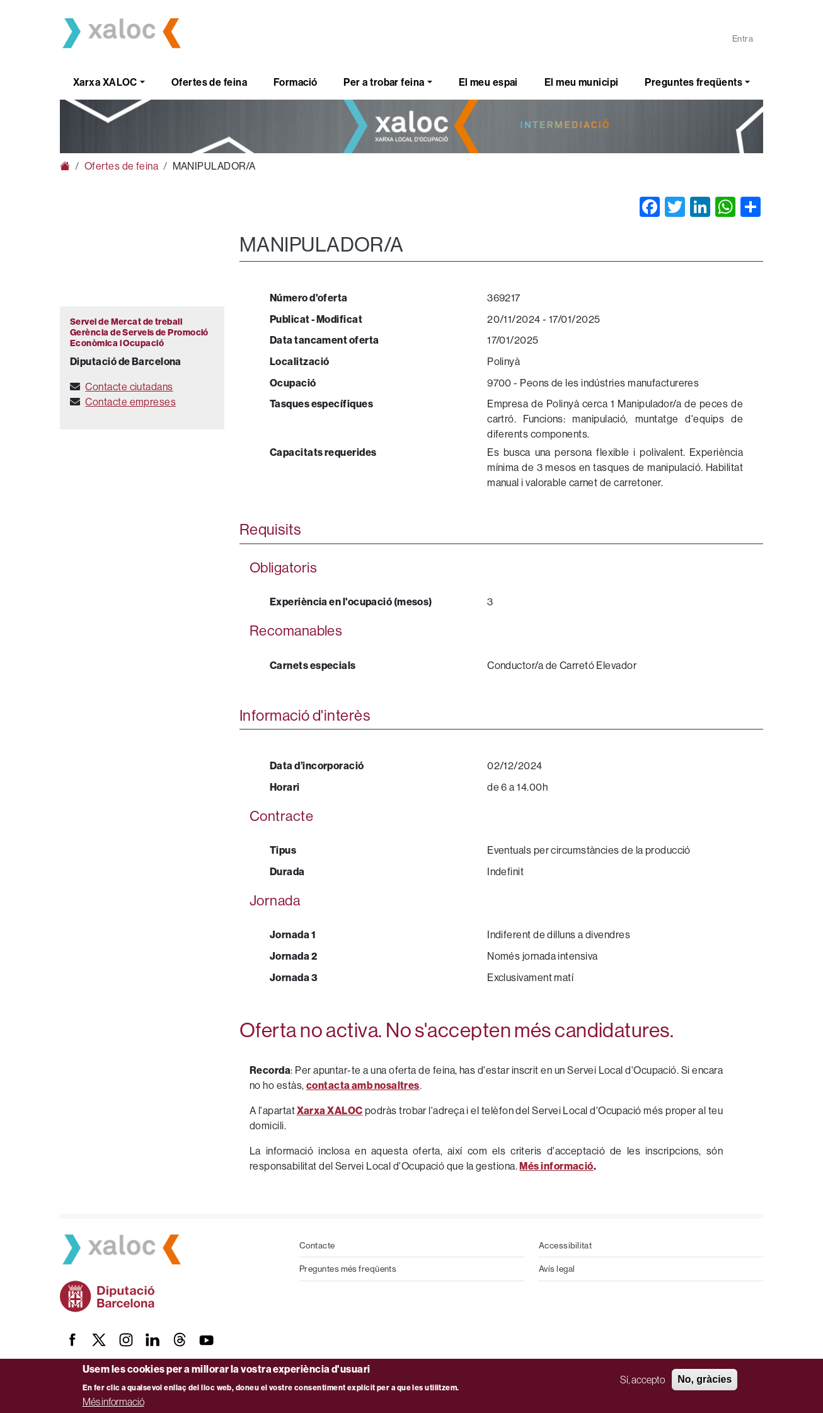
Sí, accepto (642, 1379)
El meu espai (488, 82)
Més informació (113, 1401)
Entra (742, 38)
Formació (295, 82)
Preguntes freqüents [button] (693, 82)
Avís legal (557, 1268)
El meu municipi (581, 82)
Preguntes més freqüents (347, 1268)
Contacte (317, 1245)
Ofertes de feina (209, 82)
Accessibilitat (565, 1245)
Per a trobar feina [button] (383, 82)
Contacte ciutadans (129, 386)
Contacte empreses (130, 401)
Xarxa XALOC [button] (105, 82)
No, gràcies (704, 1379)
